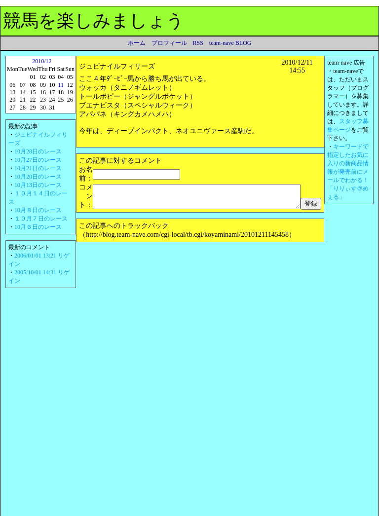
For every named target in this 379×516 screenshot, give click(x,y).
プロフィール (169, 42)
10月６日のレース (38, 226)
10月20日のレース (38, 176)
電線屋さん (90, 446)
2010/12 (40, 61)
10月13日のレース (38, 185)
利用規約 (43, 509)
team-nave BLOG (230, 42)
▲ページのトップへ (343, 497)
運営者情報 (213, 509)
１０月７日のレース (41, 218)
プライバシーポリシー (90, 509)
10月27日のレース (38, 159)
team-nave (294, 509)
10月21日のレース (38, 168)
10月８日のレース (38, 210)
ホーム (137, 42)
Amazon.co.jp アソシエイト (159, 509)
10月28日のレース (38, 151)
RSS (198, 42)
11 (59, 84)
